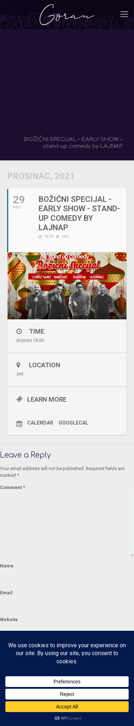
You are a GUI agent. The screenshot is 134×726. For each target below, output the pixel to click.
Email (6, 592)
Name (7, 565)
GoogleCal (73, 423)
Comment (12, 487)
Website (9, 619)
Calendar (40, 423)
